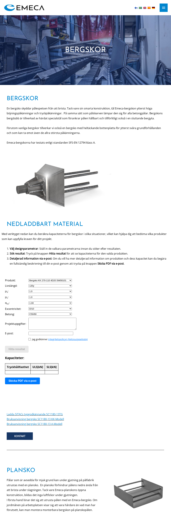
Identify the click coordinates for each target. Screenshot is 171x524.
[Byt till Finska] (136, 8)
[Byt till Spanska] (149, 8)
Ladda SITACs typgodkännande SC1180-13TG (35, 414)
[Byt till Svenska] (140, 8)
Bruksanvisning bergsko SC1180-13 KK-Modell (35, 419)
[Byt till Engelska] (145, 8)
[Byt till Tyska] (153, 8)
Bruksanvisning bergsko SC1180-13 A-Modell (34, 424)
